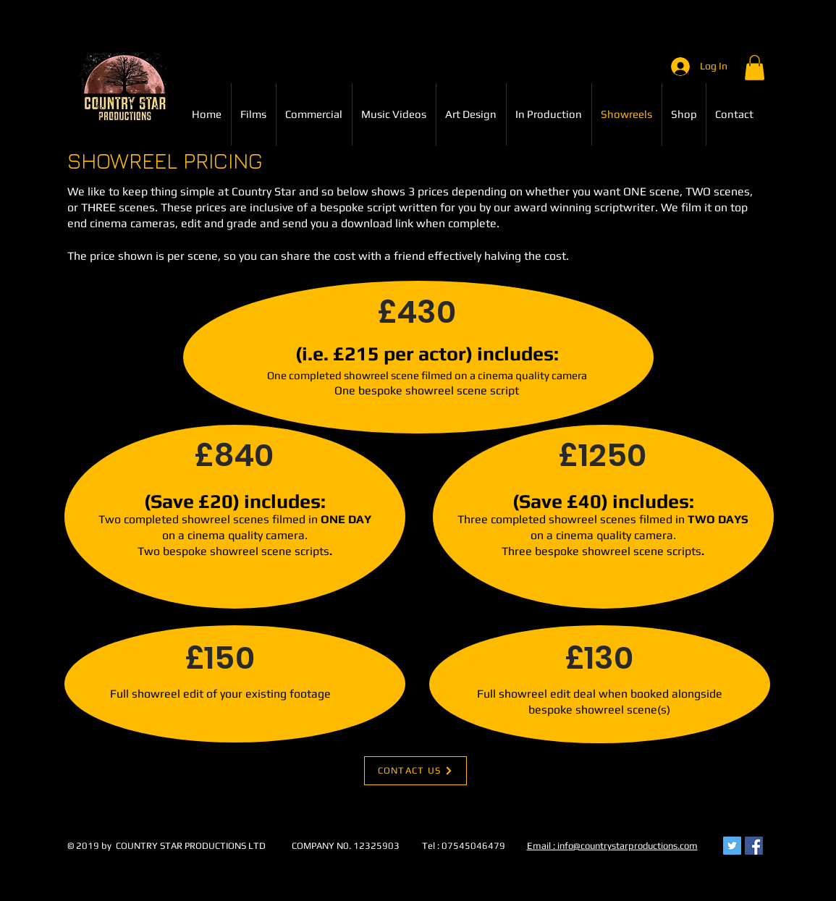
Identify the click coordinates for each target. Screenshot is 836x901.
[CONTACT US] (415, 770)
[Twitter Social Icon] (732, 846)
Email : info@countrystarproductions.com (612, 845)
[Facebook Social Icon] (754, 846)
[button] (754, 67)
